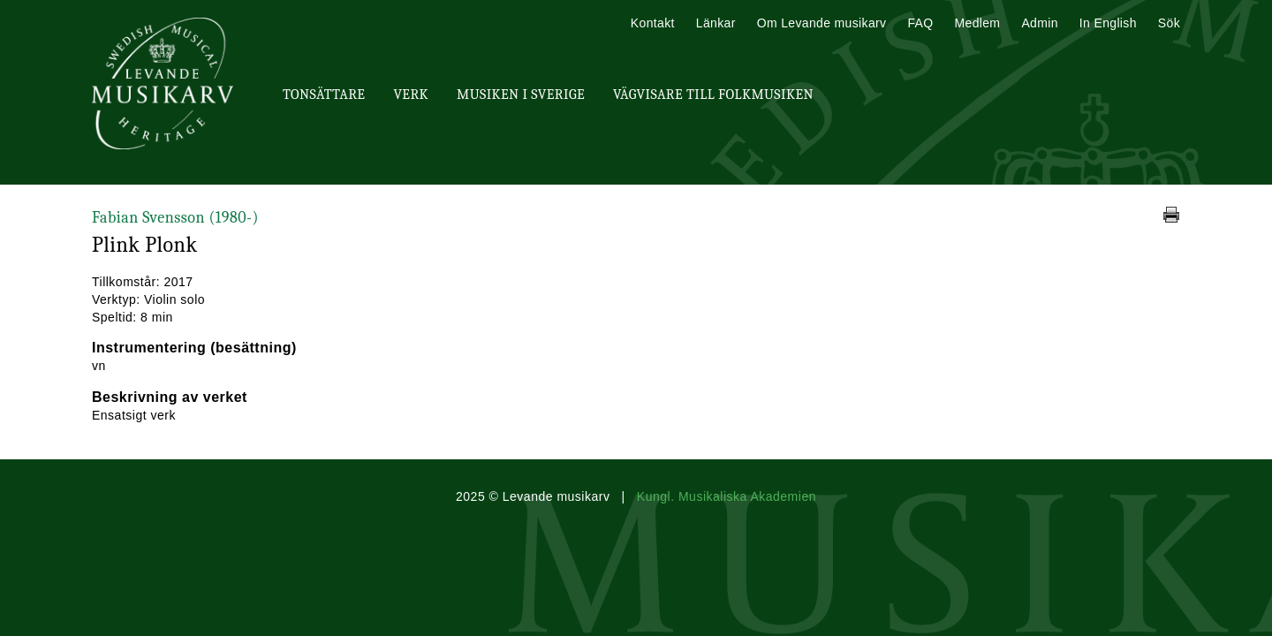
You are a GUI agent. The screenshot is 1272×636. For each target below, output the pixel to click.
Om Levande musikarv (822, 23)
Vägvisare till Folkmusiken (713, 94)
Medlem (977, 23)
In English (1108, 23)
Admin (1039, 23)
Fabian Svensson (175, 217)
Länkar (716, 23)
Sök (1169, 23)
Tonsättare (324, 94)
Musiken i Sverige (521, 94)
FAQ (920, 23)
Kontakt (653, 23)
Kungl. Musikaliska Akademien (726, 496)
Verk (410, 94)
